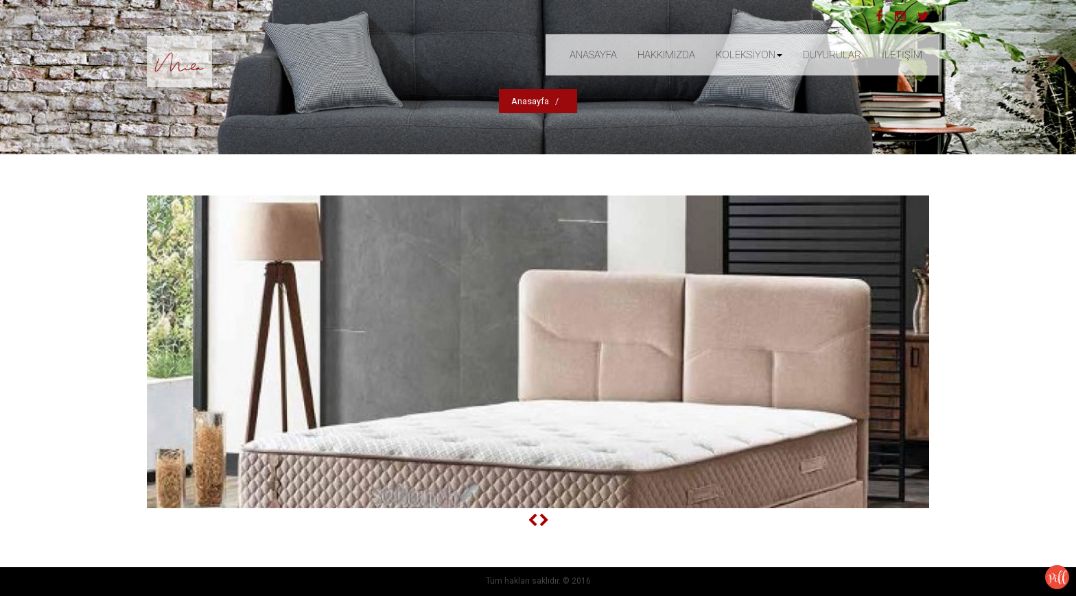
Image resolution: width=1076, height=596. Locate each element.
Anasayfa (530, 101)
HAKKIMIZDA (666, 55)
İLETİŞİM (902, 55)
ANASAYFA (593, 55)
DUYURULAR (832, 55)
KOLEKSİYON (749, 55)
